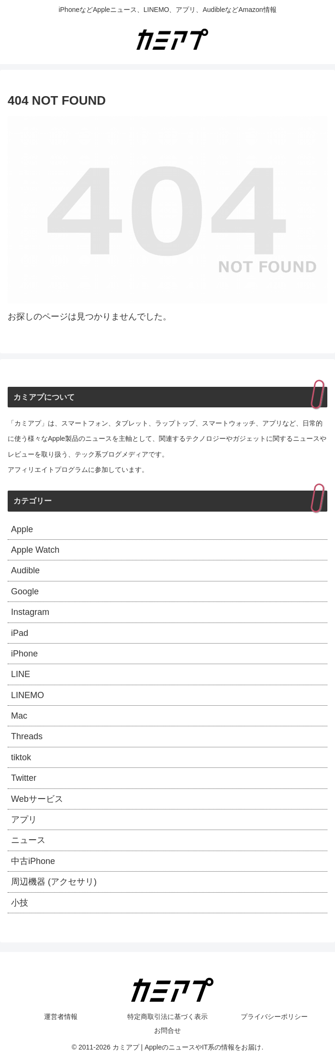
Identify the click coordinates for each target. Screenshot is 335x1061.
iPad (19, 633)
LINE (20, 674)
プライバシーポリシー (274, 1016)
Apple (22, 529)
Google (25, 591)
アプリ (24, 819)
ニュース (28, 840)
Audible (25, 570)
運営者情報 (61, 1016)
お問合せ (167, 1030)
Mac (19, 716)
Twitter (23, 778)
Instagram (30, 612)
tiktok (21, 757)
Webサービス (37, 799)
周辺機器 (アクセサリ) (54, 881)
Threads (27, 736)
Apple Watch (35, 550)
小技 (19, 903)
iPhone (24, 653)
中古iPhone (33, 861)
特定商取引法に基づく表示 (167, 1016)
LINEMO (27, 695)
